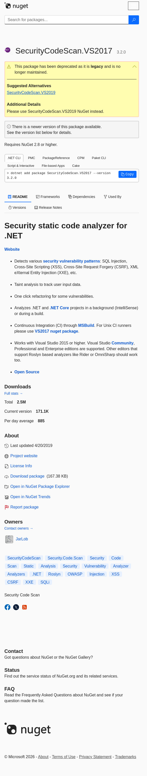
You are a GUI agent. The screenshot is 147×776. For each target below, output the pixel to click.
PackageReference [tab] (56, 158)
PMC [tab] (31, 158)
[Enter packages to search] (66, 19)
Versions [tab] (17, 207)
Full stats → (13, 393)
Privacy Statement (95, 757)
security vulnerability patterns (71, 261)
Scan (12, 566)
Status (12, 670)
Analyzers (16, 574)
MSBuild (86, 325)
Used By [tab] (113, 196)
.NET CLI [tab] (14, 158)
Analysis (48, 566)
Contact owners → (18, 528)
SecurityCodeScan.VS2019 (31, 92)
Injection (97, 574)
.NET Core (59, 308)
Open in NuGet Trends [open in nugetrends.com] (30, 497)
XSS (116, 574)
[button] (71, 69)
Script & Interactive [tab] (21, 166)
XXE (30, 582)
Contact (13, 651)
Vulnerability (95, 566)
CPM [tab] (80, 158)
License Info (21, 466)
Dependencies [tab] (81, 196)
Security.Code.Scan (65, 558)
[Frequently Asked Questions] (9, 689)
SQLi (45, 582)
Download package (27, 476)
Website (12, 249)
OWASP (75, 574)
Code (116, 558)
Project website (24, 456)
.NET (36, 574)
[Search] (133, 19)
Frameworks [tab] (48, 196)
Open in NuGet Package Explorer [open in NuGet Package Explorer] (40, 486)
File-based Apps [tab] (53, 166)
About (43, 757)
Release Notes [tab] (48, 207)
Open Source (27, 372)
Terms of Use (64, 757)
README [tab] (18, 196)
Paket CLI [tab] (99, 158)
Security (97, 558)
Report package (24, 507)
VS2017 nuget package (56, 331)
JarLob (22, 539)
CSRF (13, 582)
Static (29, 566)
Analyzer (120, 566)
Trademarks (125, 757)
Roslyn (54, 574)
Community (123, 343)
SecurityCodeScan (24, 558)
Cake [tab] (76, 166)
